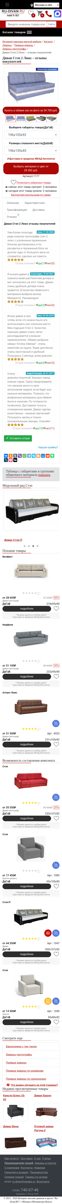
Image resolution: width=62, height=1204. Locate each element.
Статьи (46, 1158)
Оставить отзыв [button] (18, 438)
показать (44, 475)
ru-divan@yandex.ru (23, 1181)
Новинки (39, 1167)
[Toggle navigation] (7, 4)
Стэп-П (6, 902)
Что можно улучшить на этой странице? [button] (34, 1085)
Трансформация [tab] (17, 209)
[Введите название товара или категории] (26, 24)
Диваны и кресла (45, 1163)
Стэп (5, 766)
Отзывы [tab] (13, 216)
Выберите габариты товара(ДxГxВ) (31, 127)
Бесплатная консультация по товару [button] (31, 195)
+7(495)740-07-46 (48, 14)
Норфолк (7, 624)
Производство (39, 1172)
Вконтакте (43, 1181)
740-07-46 (25, 1190)
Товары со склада (36, 1177)
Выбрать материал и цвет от (31, 168)
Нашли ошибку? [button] (48, 447)
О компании (11, 1167)
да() (40, 263)
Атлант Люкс (9, 692)
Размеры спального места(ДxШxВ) (31, 143)
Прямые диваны (16, 1062)
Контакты (27, 1167)
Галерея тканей (14, 1177)
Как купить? (11, 1158)
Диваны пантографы (19, 1054)
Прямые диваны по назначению (26, 1078)
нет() (50, 263)
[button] (17, 32)
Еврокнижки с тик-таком (21, 1046)
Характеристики (35, 202)
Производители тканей (18, 1163)
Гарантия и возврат (16, 1172)
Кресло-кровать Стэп (17, 540)
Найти (51, 24)
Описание (13, 202)
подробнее (26, 608)
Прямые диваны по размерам (24, 1070)
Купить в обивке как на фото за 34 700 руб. (31, 110)
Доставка (38, 209)
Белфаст (7, 556)
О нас (37, 1158)
